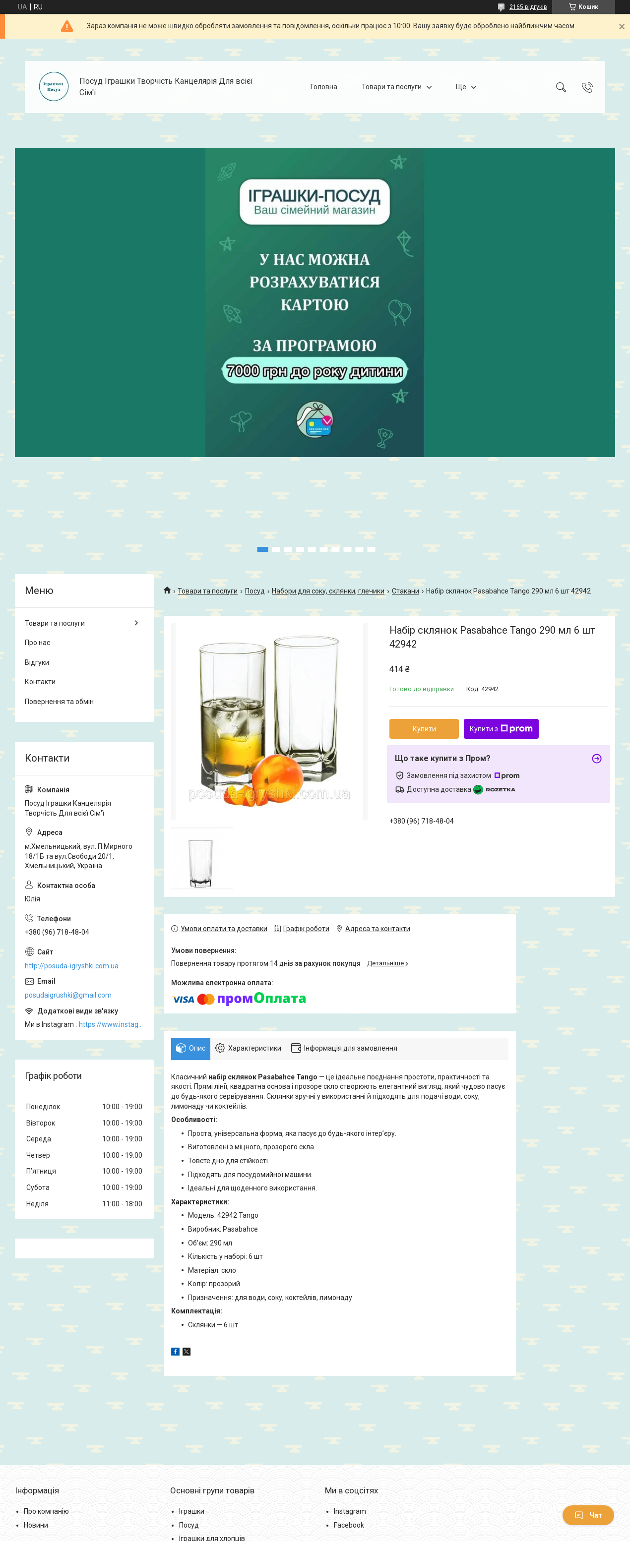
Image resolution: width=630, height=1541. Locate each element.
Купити (424, 729)
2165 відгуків (528, 6)
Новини (36, 1525)
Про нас (37, 643)
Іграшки (191, 1511)
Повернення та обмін (59, 702)
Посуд (255, 591)
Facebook (349, 1525)
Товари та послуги (392, 87)
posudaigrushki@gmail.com (68, 995)
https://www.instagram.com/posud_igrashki (111, 1024)
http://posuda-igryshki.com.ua (72, 966)
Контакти (40, 682)
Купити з (501, 728)
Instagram (350, 1511)
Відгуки (37, 662)
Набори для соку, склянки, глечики (328, 591)
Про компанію (46, 1511)
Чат (588, 1515)
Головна (324, 87)
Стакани (405, 591)
